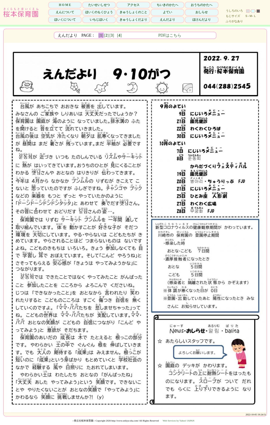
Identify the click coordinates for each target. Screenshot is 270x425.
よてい (167, 12)
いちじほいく (99, 19)
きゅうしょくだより (133, 19)
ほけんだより (201, 19)
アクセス (133, 5)
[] (101, 35)
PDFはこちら (197, 35)
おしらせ (201, 12)
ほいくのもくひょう (99, 12)
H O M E (65, 5)
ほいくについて (65, 19)
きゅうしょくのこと (133, 12)
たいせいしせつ (99, 5)
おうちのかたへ (201, 5)
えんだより (167, 19)
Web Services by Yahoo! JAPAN (178, 420)
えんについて (65, 12)
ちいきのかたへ (167, 5)
